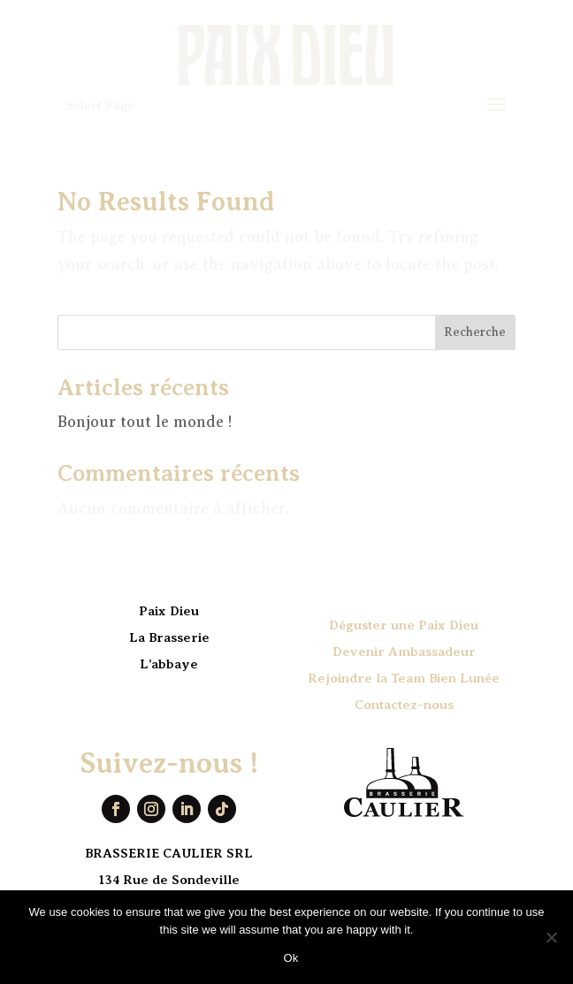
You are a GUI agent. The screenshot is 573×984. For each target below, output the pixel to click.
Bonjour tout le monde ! (145, 422)
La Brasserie (169, 637)
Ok (290, 958)
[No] (551, 937)
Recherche (475, 332)
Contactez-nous (404, 705)
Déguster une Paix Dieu (403, 625)
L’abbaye (169, 664)
